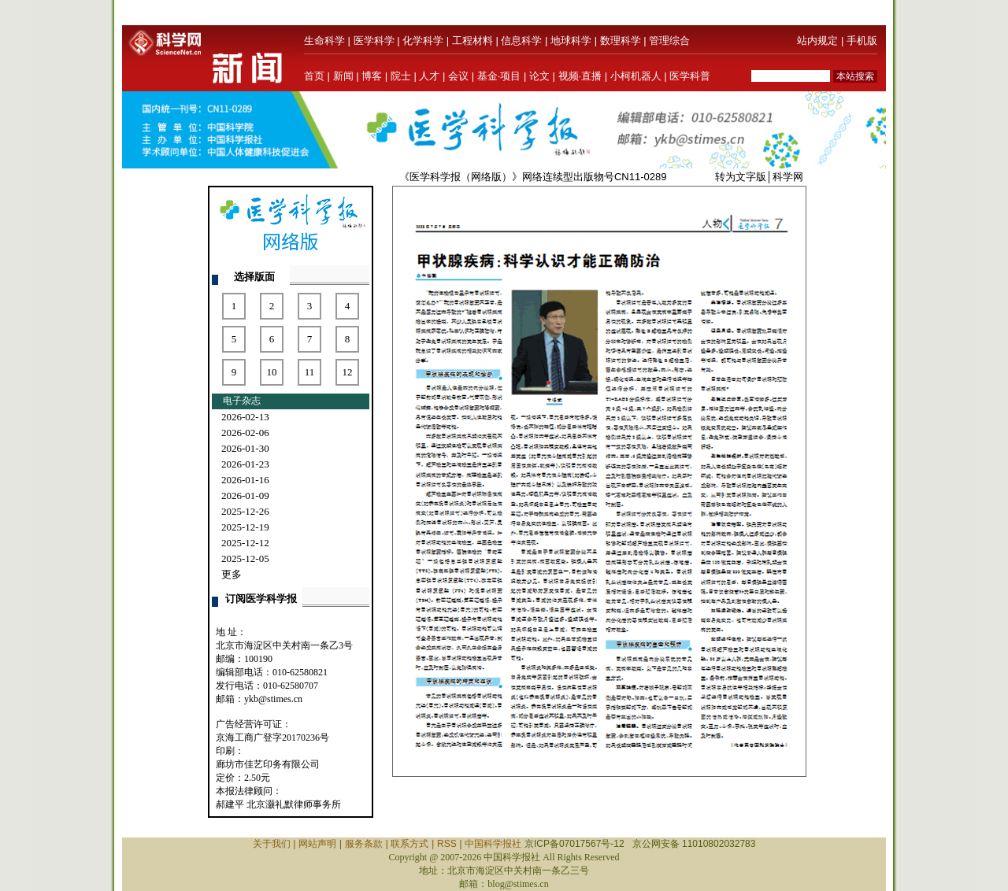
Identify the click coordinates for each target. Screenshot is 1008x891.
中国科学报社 (493, 843)
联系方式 (409, 843)
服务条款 (364, 843)
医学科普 (689, 76)
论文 (539, 76)
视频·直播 (580, 76)
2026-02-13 (245, 417)
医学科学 (374, 40)
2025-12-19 (245, 527)
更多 (231, 574)
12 (348, 372)
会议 (458, 76)
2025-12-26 (245, 511)
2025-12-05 (245, 558)
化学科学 (422, 40)
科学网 (788, 177)
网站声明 (317, 843)
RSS (447, 843)
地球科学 (570, 40)
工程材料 (472, 40)
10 (272, 372)
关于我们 (272, 843)
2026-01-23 (245, 464)
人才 (429, 76)
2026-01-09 (245, 495)
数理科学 (620, 40)
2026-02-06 (245, 432)
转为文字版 (740, 177)
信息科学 (521, 40)
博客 (371, 76)
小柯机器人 (636, 76)
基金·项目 (499, 76)
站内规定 (817, 40)
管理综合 (669, 40)
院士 (401, 76)
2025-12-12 (245, 543)
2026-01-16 (245, 480)
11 (310, 372)
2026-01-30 (245, 448)
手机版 (862, 40)
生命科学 (324, 40)
